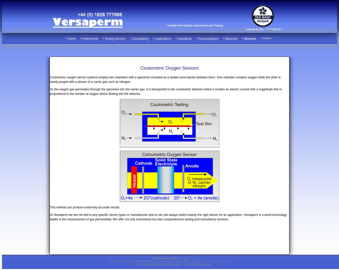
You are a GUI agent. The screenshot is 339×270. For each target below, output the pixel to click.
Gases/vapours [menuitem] (208, 38)
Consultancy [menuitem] (140, 38)
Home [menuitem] (72, 38)
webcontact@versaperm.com (161, 264)
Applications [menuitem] (163, 38)
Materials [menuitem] (231, 38)
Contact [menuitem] (266, 38)
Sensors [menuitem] (250, 38)
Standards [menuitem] (185, 38)
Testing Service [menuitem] (115, 38)
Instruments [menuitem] (90, 38)
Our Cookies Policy (198, 264)
